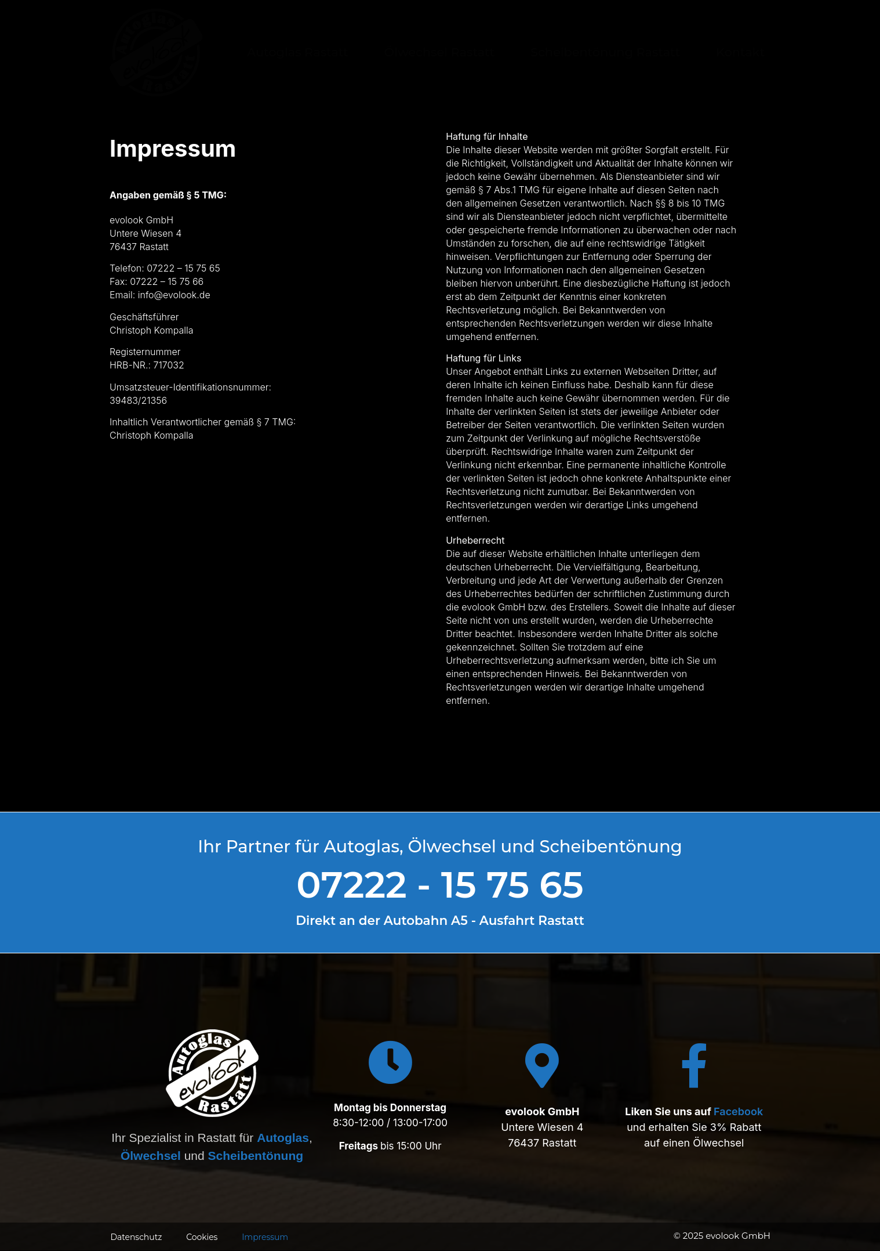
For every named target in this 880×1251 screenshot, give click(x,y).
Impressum (264, 1237)
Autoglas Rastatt (297, 52)
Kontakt (740, 52)
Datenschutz (135, 1237)
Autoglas (283, 1137)
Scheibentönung (256, 1155)
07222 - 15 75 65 (439, 884)
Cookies (201, 1237)
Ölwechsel (151, 1155)
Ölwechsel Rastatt (439, 52)
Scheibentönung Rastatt (605, 52)
